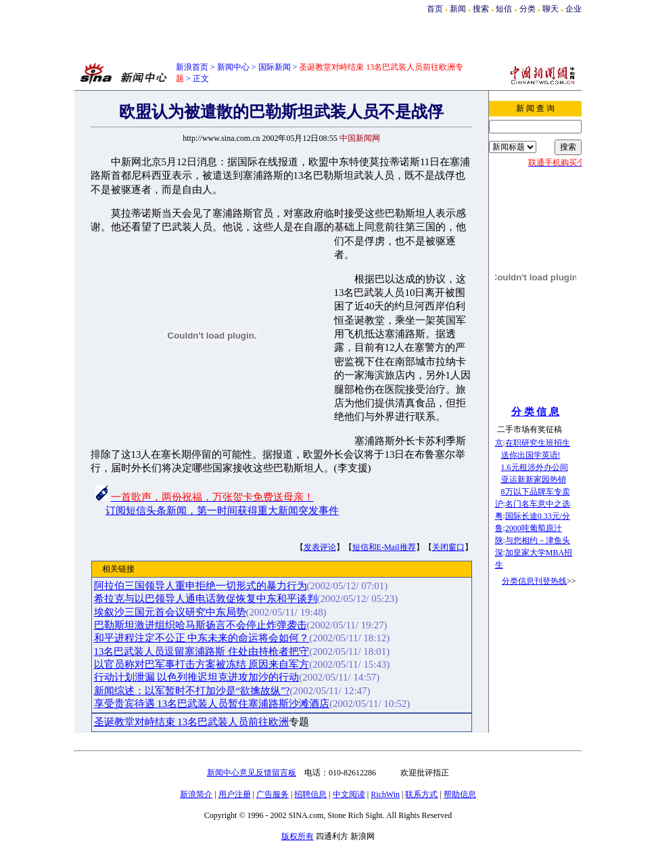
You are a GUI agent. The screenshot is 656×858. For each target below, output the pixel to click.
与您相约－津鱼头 (537, 540)
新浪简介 (196, 794)
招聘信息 (310, 794)
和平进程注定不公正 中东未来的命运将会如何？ (202, 637)
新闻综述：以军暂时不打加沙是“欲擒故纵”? (192, 690)
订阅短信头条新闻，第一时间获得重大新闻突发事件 (222, 510)
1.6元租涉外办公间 (534, 467)
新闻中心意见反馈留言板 (251, 772)
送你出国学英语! (531, 455)
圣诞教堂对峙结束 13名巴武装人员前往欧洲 (191, 721)
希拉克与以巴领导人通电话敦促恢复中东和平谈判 (205, 598)
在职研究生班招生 (537, 443)
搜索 (482, 9)
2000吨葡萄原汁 (533, 528)
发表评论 (320, 547)
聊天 (550, 9)
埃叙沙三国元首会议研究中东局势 (170, 612)
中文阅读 (349, 794)
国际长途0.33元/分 (537, 516)
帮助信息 (460, 794)
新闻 (458, 9)
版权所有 (297, 836)
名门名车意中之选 (537, 504)
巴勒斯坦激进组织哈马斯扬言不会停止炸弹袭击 (200, 625)
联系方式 (421, 794)
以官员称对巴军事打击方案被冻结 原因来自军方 (202, 664)
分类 (527, 9)
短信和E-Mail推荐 (384, 547)
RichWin (385, 794)
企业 (573, 9)
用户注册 (234, 794)
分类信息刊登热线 (534, 581)
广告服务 (272, 794)
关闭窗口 (448, 547)
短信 (504, 9)
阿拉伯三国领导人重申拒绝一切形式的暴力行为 (200, 585)
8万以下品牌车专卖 (535, 491)
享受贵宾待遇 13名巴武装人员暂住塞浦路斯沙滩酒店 (212, 703)
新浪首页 (192, 67)
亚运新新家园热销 (533, 479)
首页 (435, 9)
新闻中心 (233, 67)
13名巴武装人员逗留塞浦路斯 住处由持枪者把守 (202, 651)
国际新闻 (274, 67)
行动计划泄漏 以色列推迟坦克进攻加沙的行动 (197, 677)
